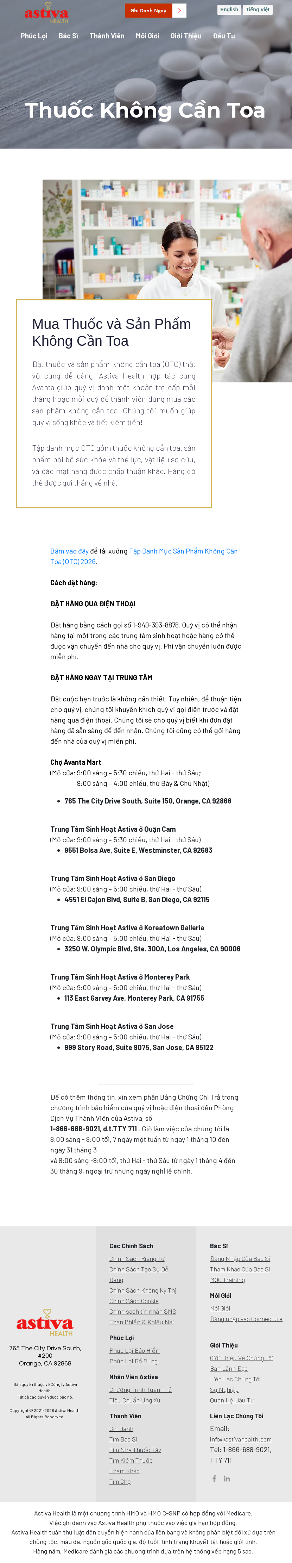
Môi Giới (220, 1308)
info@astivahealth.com (241, 1439)
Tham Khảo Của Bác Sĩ (240, 1269)
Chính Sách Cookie (134, 1301)
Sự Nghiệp (224, 1389)
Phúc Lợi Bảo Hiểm (134, 1350)
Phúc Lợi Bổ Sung (133, 1361)
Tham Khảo (124, 1471)
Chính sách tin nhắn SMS (142, 1311)
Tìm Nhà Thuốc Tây (135, 1449)
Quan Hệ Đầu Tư (232, 1400)
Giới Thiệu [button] (186, 35)
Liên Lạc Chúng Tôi (235, 1379)
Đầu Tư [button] (224, 35)
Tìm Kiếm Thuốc (131, 1460)
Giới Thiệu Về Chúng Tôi (241, 1358)
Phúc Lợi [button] (34, 35)
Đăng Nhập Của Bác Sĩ (240, 1258)
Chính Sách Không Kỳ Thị (143, 1290)
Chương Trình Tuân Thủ (140, 1389)
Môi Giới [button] (147, 35)
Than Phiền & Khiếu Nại (141, 1322)
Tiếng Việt (257, 9)
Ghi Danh (121, 1428)
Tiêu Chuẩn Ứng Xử (134, 1400)
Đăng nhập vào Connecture (246, 1319)
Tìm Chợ (120, 1481)
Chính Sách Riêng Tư (137, 1258)
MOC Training (227, 1279)
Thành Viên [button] (107, 35)
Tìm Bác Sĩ (123, 1439)
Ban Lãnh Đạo (229, 1368)
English (230, 9)
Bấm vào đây (70, 550)
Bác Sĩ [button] (68, 35)
